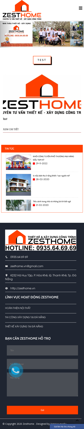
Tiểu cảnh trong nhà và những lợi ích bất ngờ (52, 201)
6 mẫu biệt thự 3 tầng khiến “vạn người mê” (51, 175)
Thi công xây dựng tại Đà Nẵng (25, 317)
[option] (42, 162)
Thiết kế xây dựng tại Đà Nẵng (24, 326)
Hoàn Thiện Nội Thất (17, 307)
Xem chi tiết (11, 129)
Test (5, 118)
